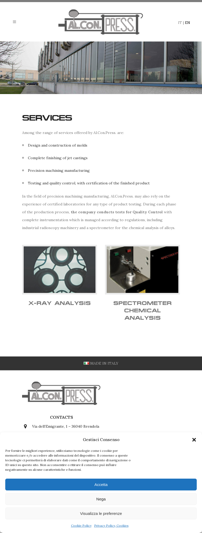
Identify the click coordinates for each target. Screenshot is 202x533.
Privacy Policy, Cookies (111, 525)
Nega (101, 499)
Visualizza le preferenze (101, 513)
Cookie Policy (81, 525)
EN (187, 22)
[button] (194, 439)
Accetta (101, 484)
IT (180, 22)
